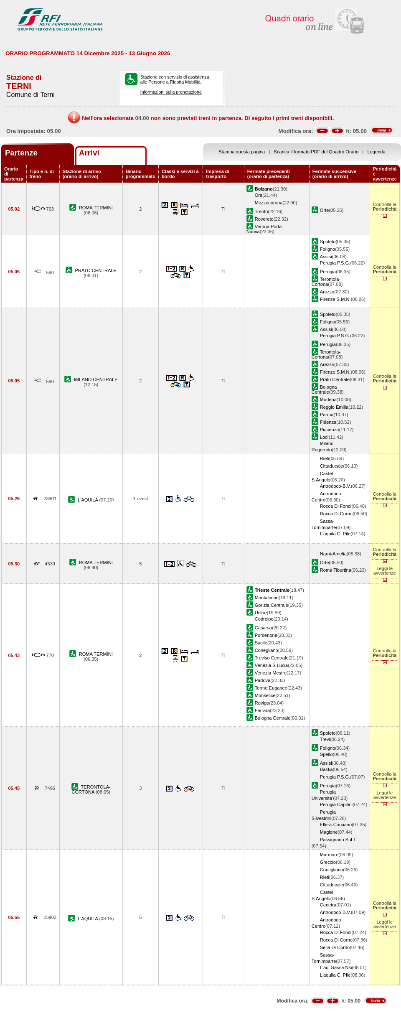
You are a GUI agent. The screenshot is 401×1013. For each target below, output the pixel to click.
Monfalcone (267, 597)
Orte (324, 210)
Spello (326, 754)
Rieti (324, 458)
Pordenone (266, 635)
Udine (261, 612)
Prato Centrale (335, 379)
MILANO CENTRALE (96, 379)
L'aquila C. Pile (335, 533)
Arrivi (89, 152)
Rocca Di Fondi (336, 506)
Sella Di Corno (335, 947)
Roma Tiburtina (335, 570)
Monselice (265, 695)
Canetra (328, 904)
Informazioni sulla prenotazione (171, 91)
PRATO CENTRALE (96, 270)
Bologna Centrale (324, 389)
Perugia (328, 271)
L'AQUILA (88, 499)
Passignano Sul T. (338, 839)
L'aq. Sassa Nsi (336, 967)
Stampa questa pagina (241, 151)
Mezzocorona (269, 202)
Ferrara (262, 710)
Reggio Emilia (334, 407)
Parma (327, 414)
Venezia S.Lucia (271, 665)
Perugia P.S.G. (335, 262)
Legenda (377, 151)
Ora (258, 195)
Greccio (328, 862)
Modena (328, 399)
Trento (261, 211)
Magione (329, 832)
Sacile (261, 642)
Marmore (329, 854)
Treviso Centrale (272, 657)
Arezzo (327, 291)
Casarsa (263, 627)
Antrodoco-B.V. (335, 486)
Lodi (324, 437)
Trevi (325, 739)
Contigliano (331, 869)
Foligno (327, 249)
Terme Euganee (271, 687)
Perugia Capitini (336, 804)
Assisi (326, 256)
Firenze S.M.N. (335, 299)
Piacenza (329, 429)
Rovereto (264, 218)
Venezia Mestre (271, 672)
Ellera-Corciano (336, 824)
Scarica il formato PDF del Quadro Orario (316, 151)
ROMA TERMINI (96, 207)
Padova (263, 680)
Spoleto (328, 241)
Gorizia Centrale (271, 605)
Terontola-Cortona (326, 282)
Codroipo (264, 618)
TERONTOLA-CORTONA (90, 789)
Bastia (326, 769)
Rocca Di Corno (336, 513)
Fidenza (328, 422)
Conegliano (266, 650)
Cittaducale (331, 465)
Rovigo (262, 702)
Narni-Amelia (333, 553)
